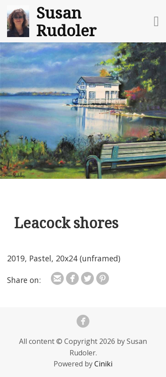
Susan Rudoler (66, 21)
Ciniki (103, 364)
